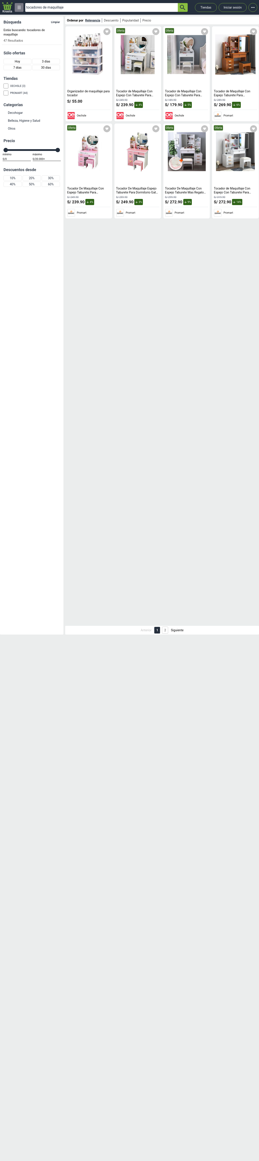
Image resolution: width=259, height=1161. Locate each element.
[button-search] (183, 7)
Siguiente (177, 630)
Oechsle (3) (17, 86)
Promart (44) (19, 93)
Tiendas (205, 7)
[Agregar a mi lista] (106, 31)
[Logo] (7, 7)
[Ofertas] (101, 7)
